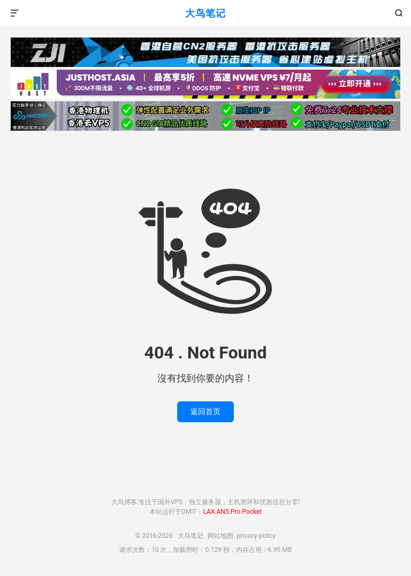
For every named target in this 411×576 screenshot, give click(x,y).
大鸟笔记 (205, 13)
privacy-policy (256, 536)
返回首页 (205, 411)
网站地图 (220, 536)
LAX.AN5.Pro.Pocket (232, 511)
